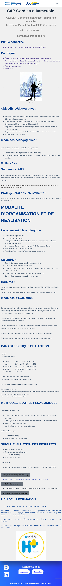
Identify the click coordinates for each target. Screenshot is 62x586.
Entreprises (38, 572)
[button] (3, 86)
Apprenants (24, 572)
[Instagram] (6, 567)
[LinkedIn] (6, 574)
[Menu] (57, 3)
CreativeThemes (45, 583)
